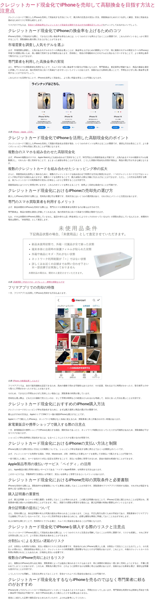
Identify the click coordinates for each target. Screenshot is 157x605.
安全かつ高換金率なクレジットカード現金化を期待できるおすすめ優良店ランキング (65, 25)
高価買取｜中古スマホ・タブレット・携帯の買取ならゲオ (38, 282)
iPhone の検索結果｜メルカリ (26, 381)
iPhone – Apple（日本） (23, 132)
